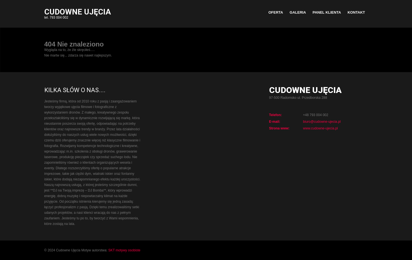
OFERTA (275, 12)
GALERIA (298, 12)
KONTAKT (356, 12)
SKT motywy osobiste (124, 250)
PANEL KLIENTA (326, 12)
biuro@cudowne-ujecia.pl (322, 122)
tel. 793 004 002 (77, 14)
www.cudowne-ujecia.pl (320, 128)
